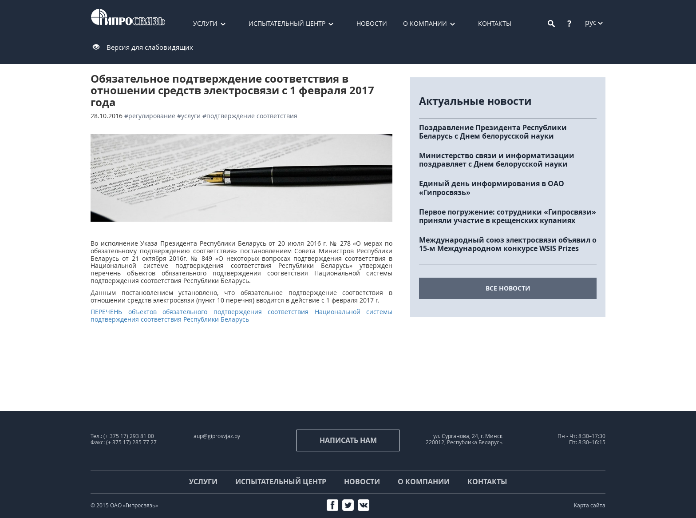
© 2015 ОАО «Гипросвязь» (124, 505)
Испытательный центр (287, 23)
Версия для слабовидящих (150, 47)
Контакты (494, 23)
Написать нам (348, 440)
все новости (508, 288)
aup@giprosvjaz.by (217, 436)
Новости (371, 23)
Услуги (205, 23)
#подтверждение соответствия (249, 116)
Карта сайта (589, 505)
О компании (425, 23)
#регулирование (149, 116)
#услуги (189, 116)
